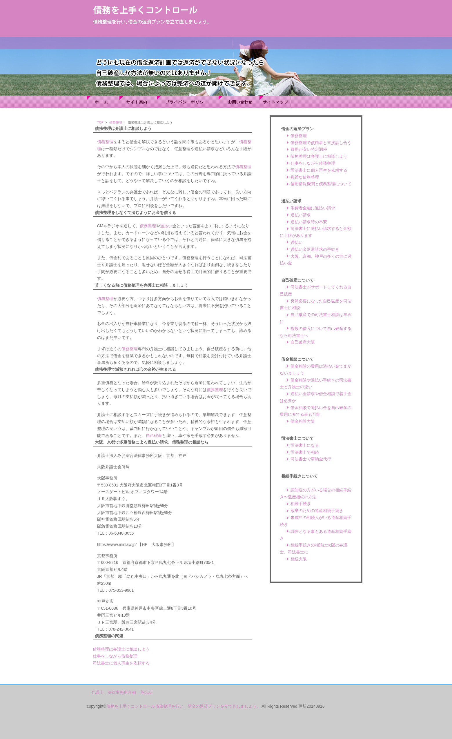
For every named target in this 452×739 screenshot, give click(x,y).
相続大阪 (299, 559)
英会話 (146, 692)
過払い (166, 226)
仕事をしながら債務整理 (115, 656)
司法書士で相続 (305, 452)
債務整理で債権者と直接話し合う (321, 142)
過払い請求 (301, 215)
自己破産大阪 (303, 342)
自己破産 (154, 435)
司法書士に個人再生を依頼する (121, 663)
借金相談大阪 (303, 421)
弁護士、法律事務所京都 (113, 692)
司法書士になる (305, 445)
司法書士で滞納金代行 (311, 459)
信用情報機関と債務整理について (321, 183)
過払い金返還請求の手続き (315, 249)
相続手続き (301, 503)
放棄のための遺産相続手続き (317, 510)
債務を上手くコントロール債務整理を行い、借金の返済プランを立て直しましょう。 (183, 706)
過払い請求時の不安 (309, 221)
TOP (100, 122)
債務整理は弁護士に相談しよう (121, 649)
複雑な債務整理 (305, 177)
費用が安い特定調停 (309, 149)
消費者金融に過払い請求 (313, 208)
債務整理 (115, 122)
